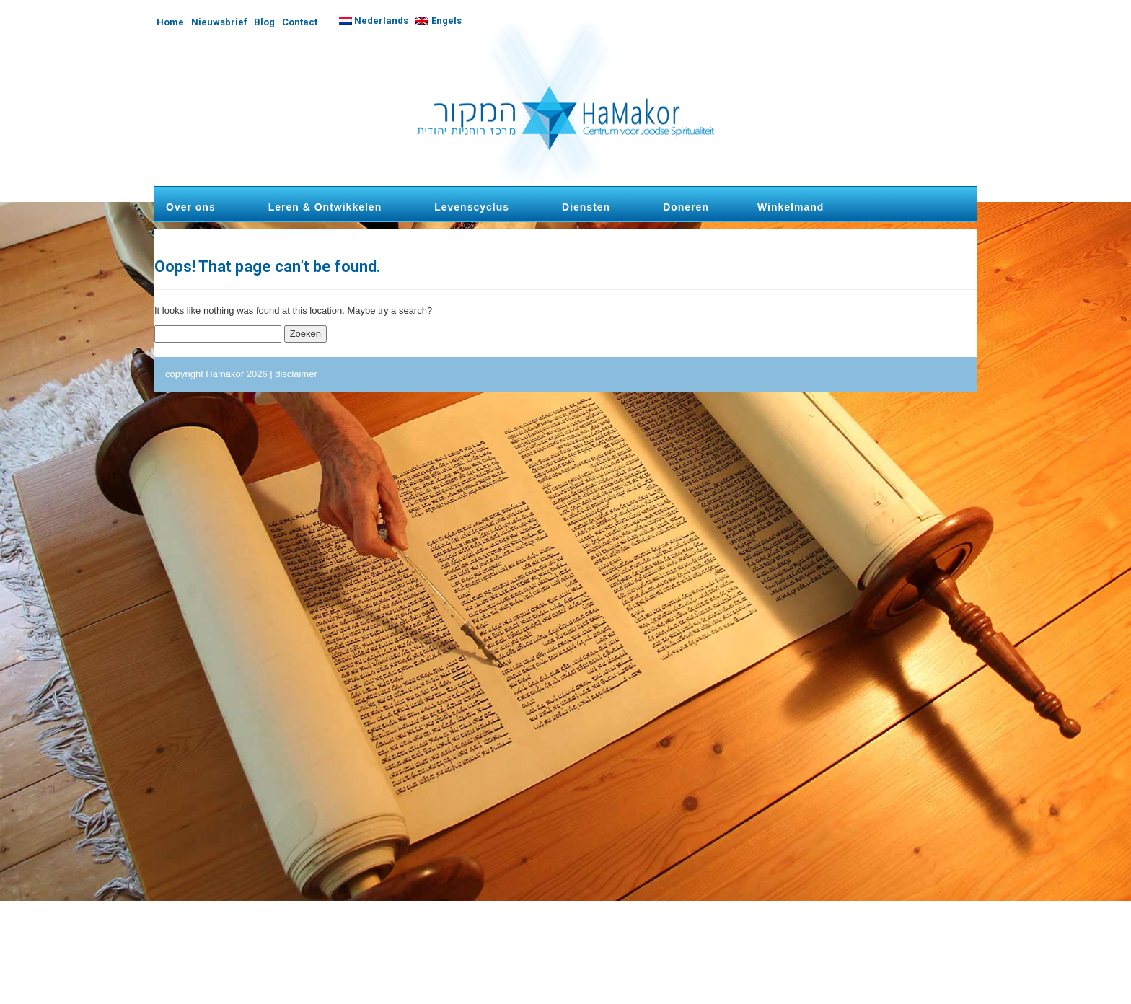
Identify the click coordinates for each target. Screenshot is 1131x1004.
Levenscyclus (471, 207)
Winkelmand (790, 207)
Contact (299, 22)
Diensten (586, 207)
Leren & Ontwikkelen (325, 207)
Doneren (686, 207)
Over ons (191, 207)
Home (170, 22)
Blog (264, 22)
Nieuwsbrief (219, 22)
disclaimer (296, 374)
